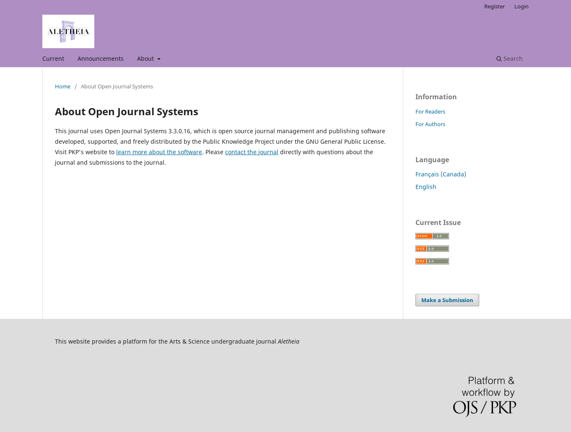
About (146, 58)
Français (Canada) (440, 174)
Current (53, 58)
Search (509, 58)
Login (521, 6)
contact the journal (251, 152)
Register (494, 6)
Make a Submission (447, 300)
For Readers (430, 111)
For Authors (430, 124)
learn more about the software (159, 152)
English (425, 187)
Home (62, 86)
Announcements (101, 58)
